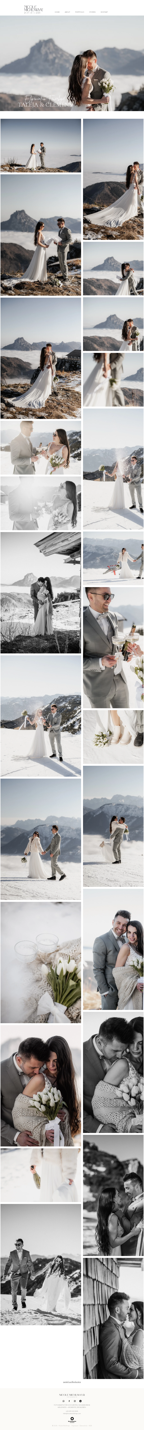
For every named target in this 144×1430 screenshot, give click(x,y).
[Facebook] (69, 1401)
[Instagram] (75, 1401)
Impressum (75, 1425)
